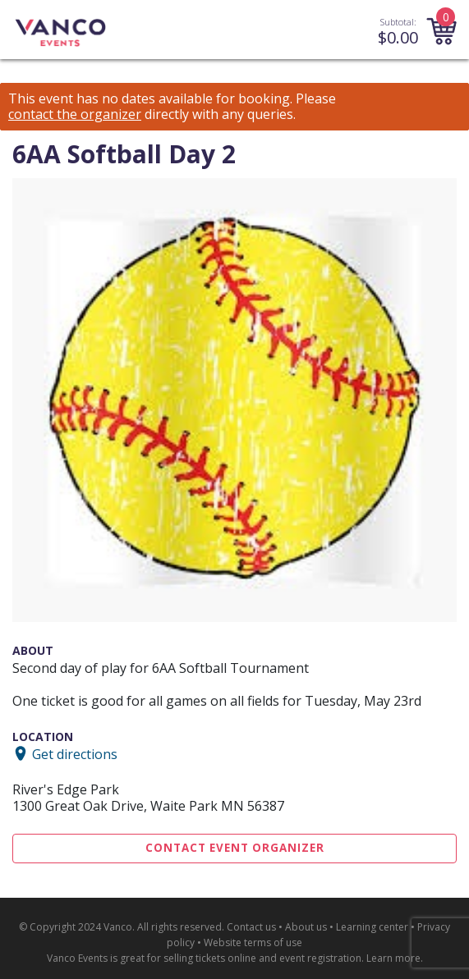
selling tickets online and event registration (262, 958)
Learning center (372, 927)
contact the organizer (74, 114)
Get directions (74, 753)
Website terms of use (253, 942)
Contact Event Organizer (234, 847)
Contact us (251, 927)
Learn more (393, 958)
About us (306, 927)
